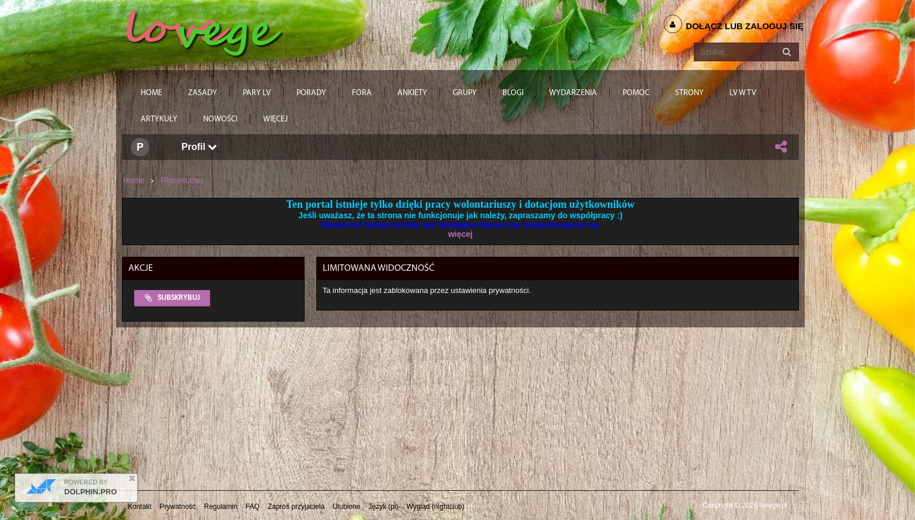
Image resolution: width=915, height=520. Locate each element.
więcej (460, 234)
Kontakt (140, 506)
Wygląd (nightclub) (435, 506)
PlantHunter (182, 180)
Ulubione (346, 506)
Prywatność (178, 506)
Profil (199, 147)
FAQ (253, 506)
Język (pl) (383, 506)
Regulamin (221, 506)
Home (134, 180)
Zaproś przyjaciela (296, 506)
